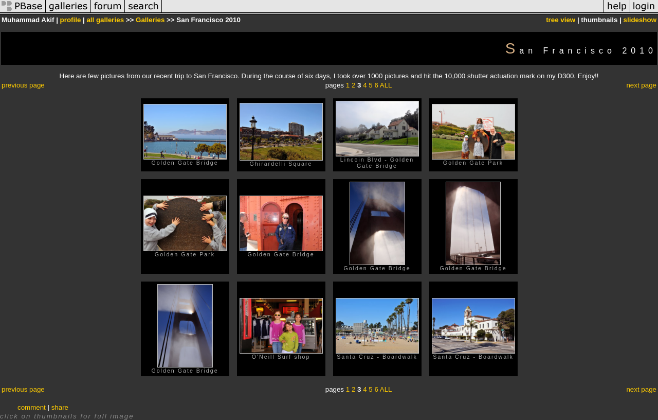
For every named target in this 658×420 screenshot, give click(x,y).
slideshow (640, 20)
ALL (386, 85)
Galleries (150, 20)
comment (31, 407)
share (59, 407)
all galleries (105, 20)
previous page (23, 85)
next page (641, 85)
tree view (560, 20)
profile (70, 20)
